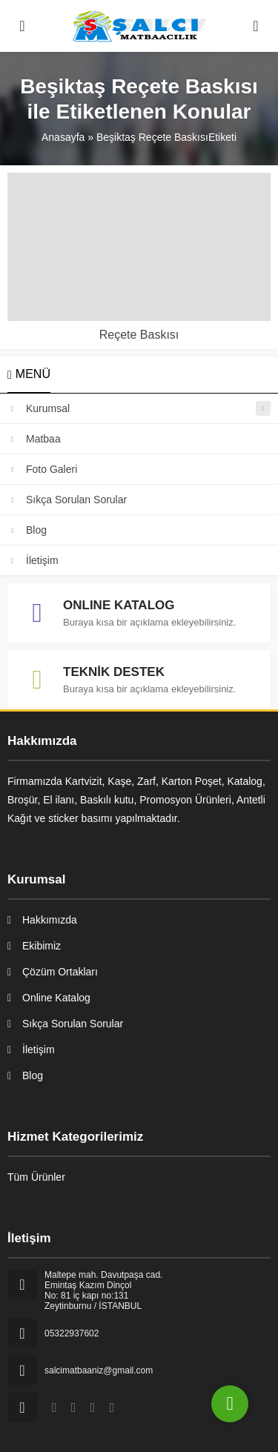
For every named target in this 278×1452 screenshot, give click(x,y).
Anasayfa (63, 137)
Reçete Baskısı (139, 334)
